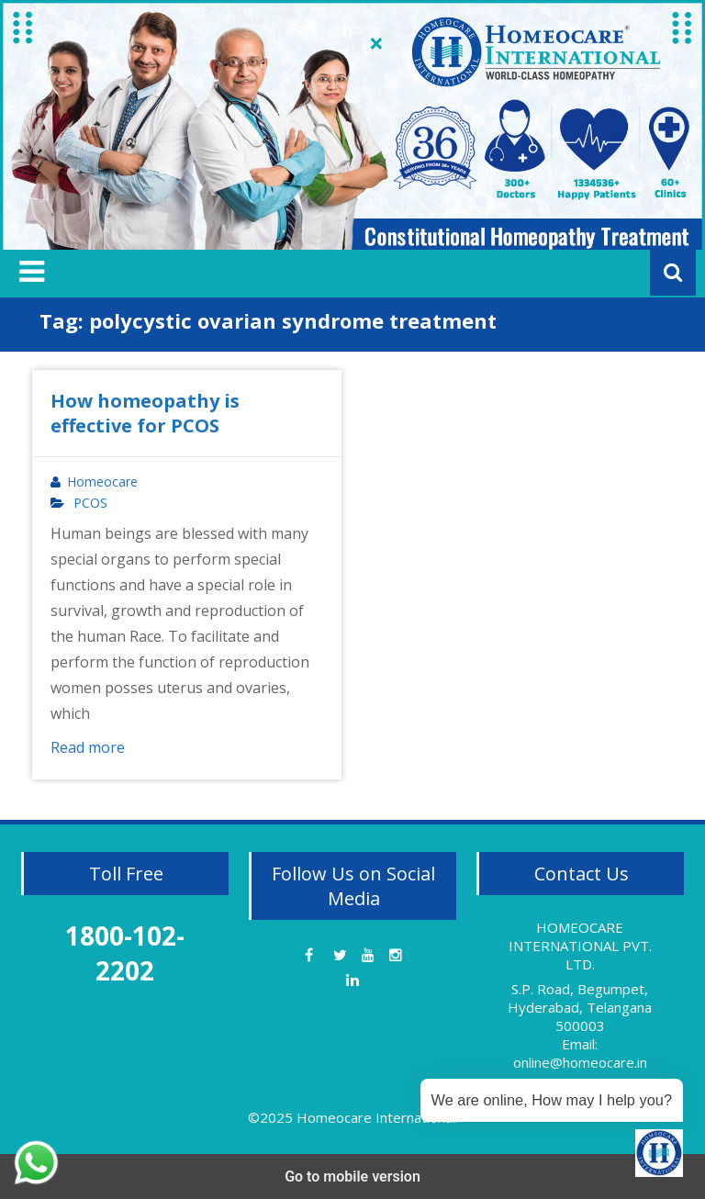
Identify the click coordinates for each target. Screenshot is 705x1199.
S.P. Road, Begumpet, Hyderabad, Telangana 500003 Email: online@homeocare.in (580, 1025)
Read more (87, 747)
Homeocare (102, 482)
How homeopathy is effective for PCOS (145, 413)
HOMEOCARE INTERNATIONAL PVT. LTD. (580, 945)
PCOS (90, 503)
